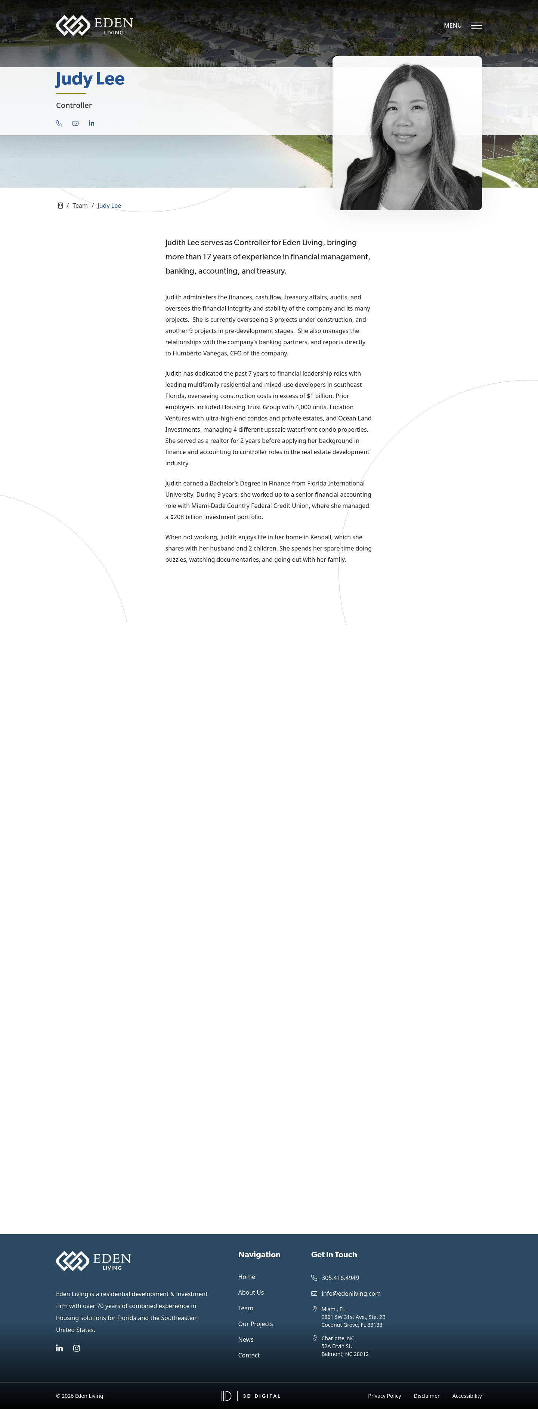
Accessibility (467, 1395)
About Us (251, 1292)
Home (247, 1277)
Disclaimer (427, 1395)
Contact (249, 1355)
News (246, 1339)
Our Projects (255, 1324)
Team (246, 1308)
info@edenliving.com (346, 1293)
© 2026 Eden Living (79, 1395)
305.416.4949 (335, 1278)
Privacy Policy (384, 1395)
